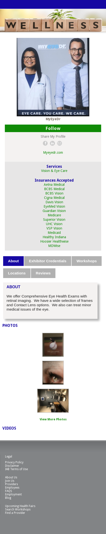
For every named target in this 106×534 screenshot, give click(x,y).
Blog (8, 498)
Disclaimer (12, 465)
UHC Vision (54, 224)
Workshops (86, 261)
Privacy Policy (14, 462)
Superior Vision (54, 219)
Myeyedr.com (53, 152)
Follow (53, 128)
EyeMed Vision (54, 206)
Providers (11, 484)
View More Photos (53, 419)
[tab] (13, 261)
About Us (11, 477)
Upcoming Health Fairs (20, 506)
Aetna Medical (54, 184)
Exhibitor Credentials (48, 261)
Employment (13, 494)
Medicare (54, 215)
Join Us (9, 481)
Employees (12, 487)
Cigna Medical (54, 198)
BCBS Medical (54, 189)
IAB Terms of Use (16, 469)
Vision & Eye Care (54, 171)
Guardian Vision (54, 211)
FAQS (8, 491)
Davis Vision (54, 202)
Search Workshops (17, 509)
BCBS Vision (54, 193)
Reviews (43, 273)
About (13, 261)
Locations (17, 273)
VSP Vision (54, 228)
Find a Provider (15, 513)
